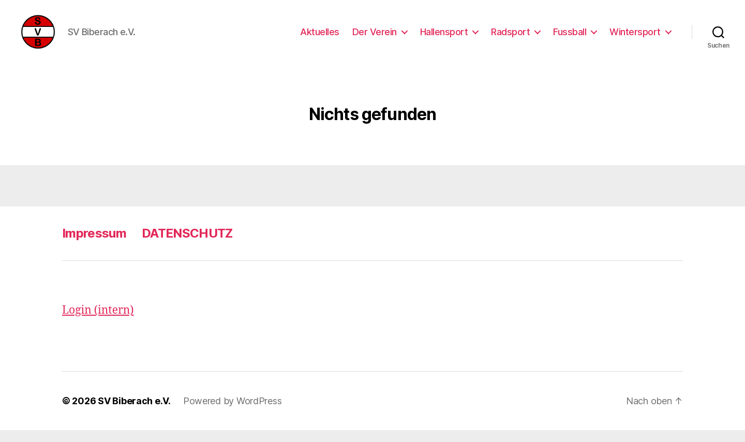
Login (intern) (98, 322)
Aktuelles (319, 37)
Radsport (510, 37)
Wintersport (635, 37)
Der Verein (374, 37)
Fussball (569, 37)
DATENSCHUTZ (187, 245)
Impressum (94, 245)
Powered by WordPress (232, 412)
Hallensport (444, 37)
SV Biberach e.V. (134, 412)
